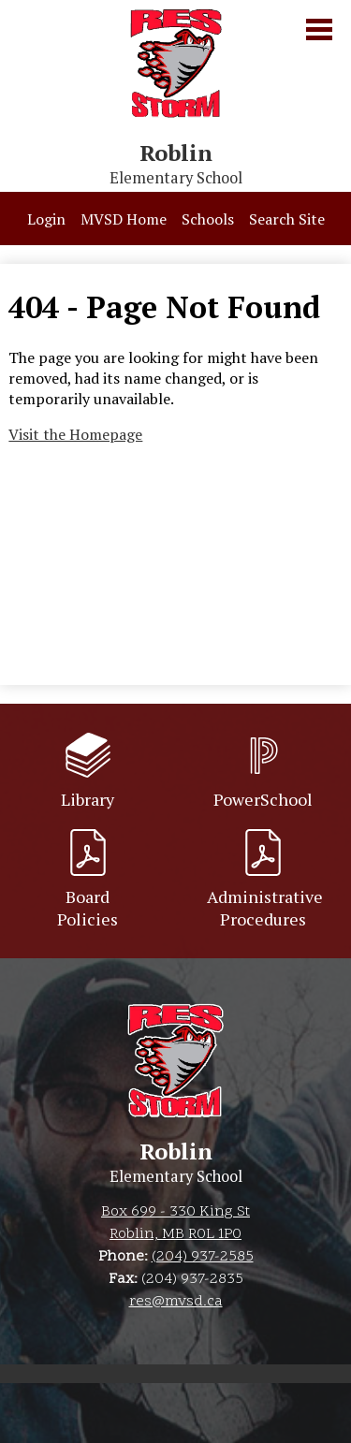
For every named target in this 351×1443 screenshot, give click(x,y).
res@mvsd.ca (176, 1301)
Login (46, 219)
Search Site (287, 219)
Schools (208, 219)
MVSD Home (123, 219)
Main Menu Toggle (319, 29)
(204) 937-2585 (203, 1256)
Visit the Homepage (75, 434)
